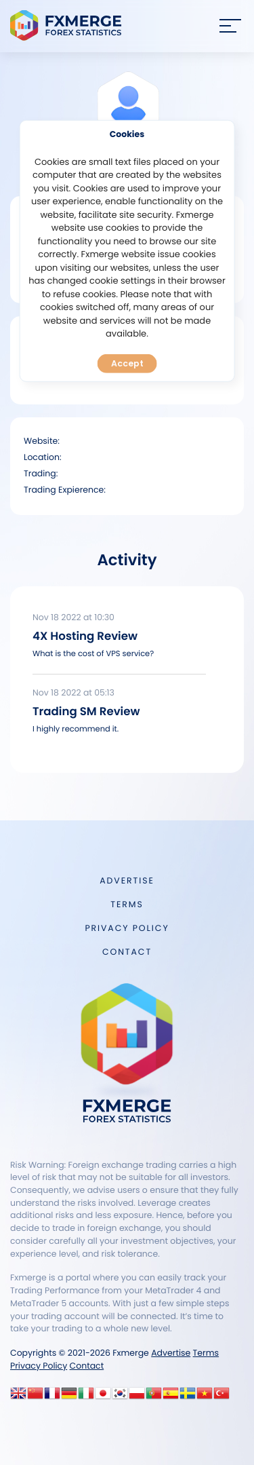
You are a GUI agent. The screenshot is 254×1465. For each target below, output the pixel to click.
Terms (126, 905)
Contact (127, 952)
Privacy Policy (127, 928)
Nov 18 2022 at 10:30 (73, 618)
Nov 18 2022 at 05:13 (73, 693)
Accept (127, 363)
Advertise (127, 881)
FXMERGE (68, 25)
